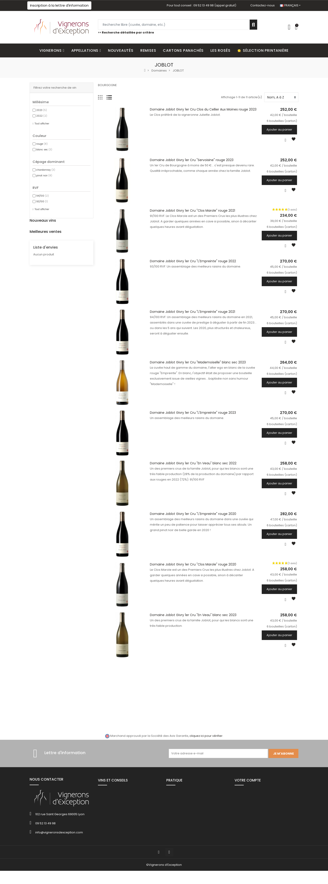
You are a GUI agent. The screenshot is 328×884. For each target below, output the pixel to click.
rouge (42, 144)
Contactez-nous (262, 5)
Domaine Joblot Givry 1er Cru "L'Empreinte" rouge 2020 (192, 519)
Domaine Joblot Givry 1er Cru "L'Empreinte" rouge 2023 (192, 417)
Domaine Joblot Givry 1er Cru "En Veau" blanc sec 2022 (192, 468)
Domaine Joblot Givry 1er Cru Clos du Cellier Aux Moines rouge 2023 (202, 109)
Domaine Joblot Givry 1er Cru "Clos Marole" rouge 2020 (192, 570)
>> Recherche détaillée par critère (126, 32)
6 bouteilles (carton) (66, 245)
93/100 (42, 201)
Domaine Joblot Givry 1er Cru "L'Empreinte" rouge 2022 (192, 263)
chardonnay (45, 170)
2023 (41, 110)
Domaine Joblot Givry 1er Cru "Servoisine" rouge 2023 (191, 160)
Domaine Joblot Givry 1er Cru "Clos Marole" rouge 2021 (191, 212)
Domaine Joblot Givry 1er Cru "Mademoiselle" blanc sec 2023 (197, 365)
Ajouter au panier (281, 129)
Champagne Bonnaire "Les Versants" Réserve (87, 313)
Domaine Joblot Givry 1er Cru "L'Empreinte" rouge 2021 (191, 314)
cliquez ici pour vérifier (206, 744)
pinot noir (44, 175)
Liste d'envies (45, 408)
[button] (59, 5)
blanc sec (44, 149)
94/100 (42, 196)
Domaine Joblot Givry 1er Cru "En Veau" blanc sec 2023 (192, 622)
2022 (41, 116)
